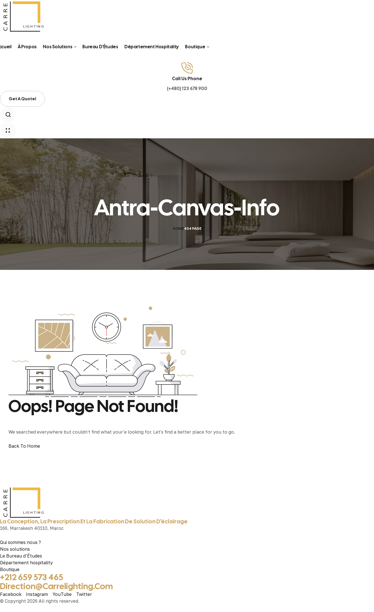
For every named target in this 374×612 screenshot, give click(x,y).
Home (178, 228)
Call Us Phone (187, 79)
